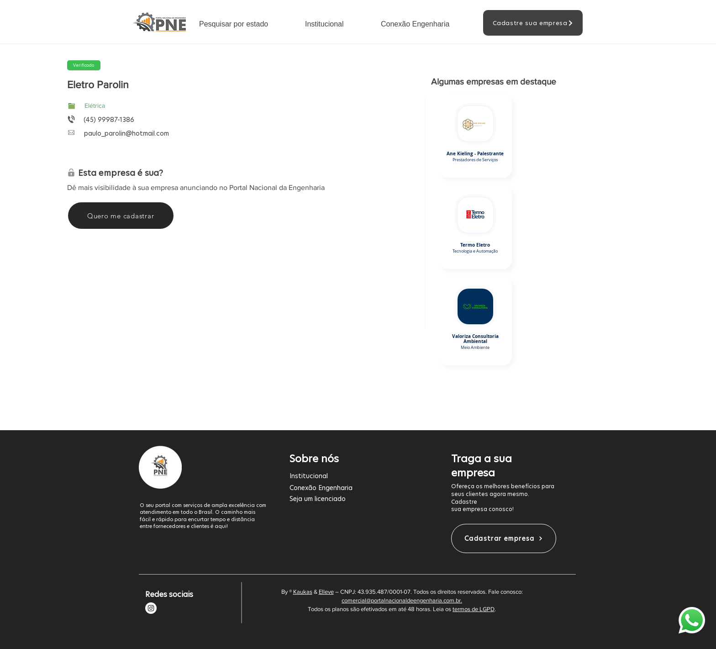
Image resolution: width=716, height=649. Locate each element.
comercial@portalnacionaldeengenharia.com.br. (402, 600)
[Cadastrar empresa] (503, 538)
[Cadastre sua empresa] (533, 23)
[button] (245, 24)
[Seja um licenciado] (353, 498)
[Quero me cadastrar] (121, 215)
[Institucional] (353, 475)
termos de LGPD (474, 609)
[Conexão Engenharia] (353, 487)
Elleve (326, 591)
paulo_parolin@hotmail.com (126, 133)
